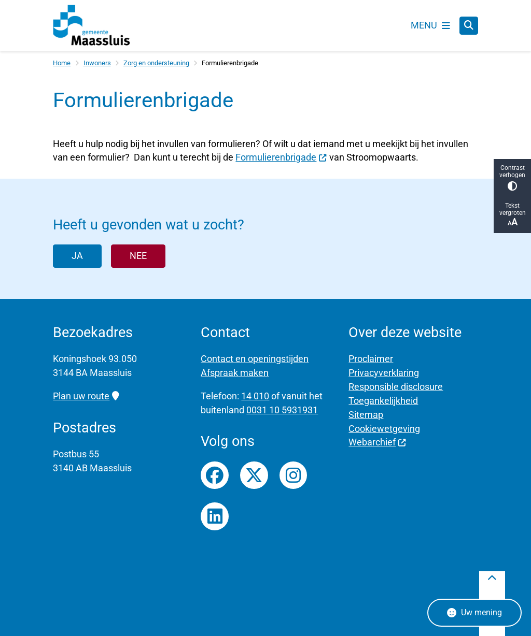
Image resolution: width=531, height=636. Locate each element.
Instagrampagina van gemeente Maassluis (294, 475)
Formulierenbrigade (281, 157)
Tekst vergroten (512, 214)
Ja (77, 255)
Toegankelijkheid (383, 400)
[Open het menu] (430, 25)
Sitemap (365, 414)
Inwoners (97, 63)
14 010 (255, 396)
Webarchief (377, 442)
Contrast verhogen (512, 177)
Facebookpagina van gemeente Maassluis (215, 475)
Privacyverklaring (383, 372)
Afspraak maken (235, 372)
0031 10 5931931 (282, 409)
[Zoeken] (468, 25)
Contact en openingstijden (255, 358)
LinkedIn (215, 516)
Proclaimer (370, 358)
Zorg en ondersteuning (156, 63)
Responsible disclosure (395, 386)
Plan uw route (85, 396)
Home (62, 63)
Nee (138, 255)
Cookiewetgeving (384, 428)
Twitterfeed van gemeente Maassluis (254, 475)
